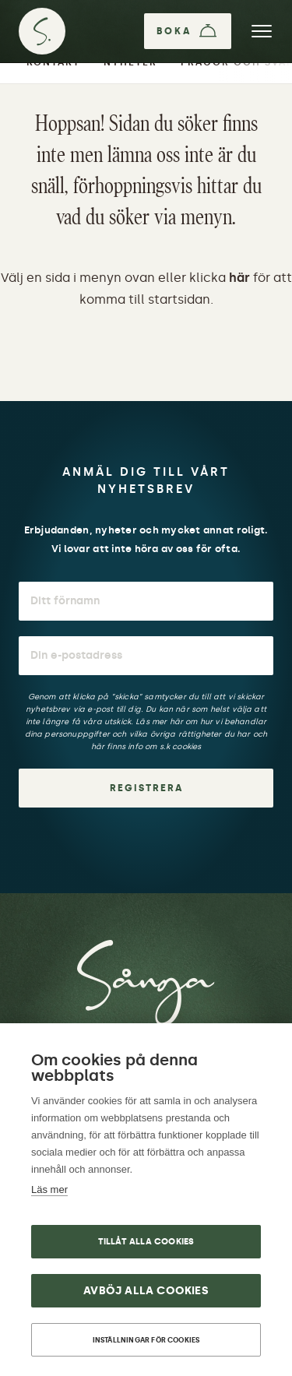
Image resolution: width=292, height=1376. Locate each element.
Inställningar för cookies (146, 1340)
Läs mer (49, 1189)
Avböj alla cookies (146, 1290)
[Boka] (187, 31)
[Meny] (261, 31)
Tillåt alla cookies (146, 1242)
